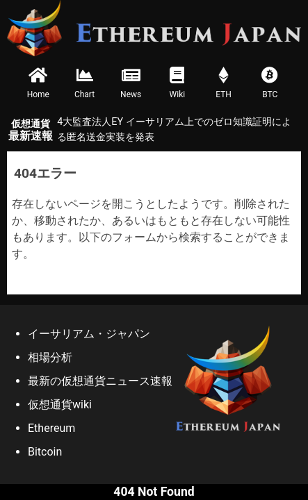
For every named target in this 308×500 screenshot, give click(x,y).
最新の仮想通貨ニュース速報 (100, 381)
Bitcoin (45, 451)
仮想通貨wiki (60, 404)
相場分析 (50, 357)
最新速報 (30, 130)
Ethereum (51, 428)
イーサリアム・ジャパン (89, 333)
